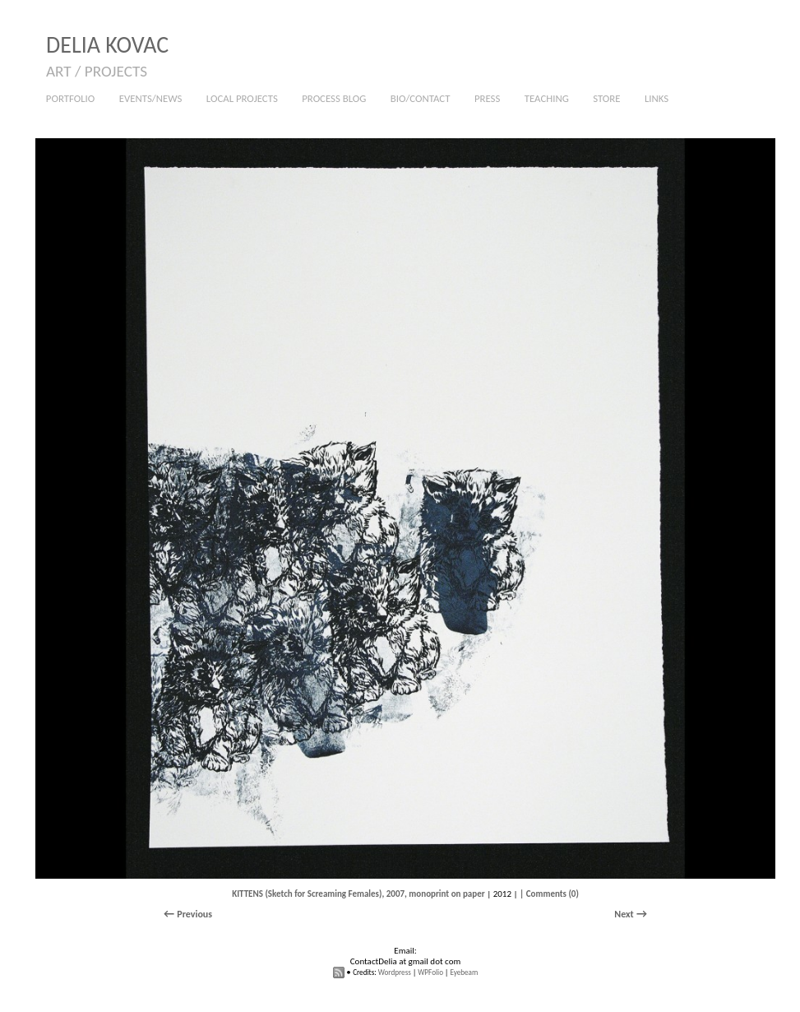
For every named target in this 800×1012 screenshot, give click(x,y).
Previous (194, 914)
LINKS (656, 98)
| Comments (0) (549, 894)
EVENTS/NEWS (151, 98)
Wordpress (394, 972)
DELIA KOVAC (107, 44)
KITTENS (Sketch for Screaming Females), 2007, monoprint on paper (358, 894)
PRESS (487, 98)
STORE (606, 98)
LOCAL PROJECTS (242, 98)
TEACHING (542, 99)
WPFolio (430, 972)
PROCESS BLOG (334, 98)
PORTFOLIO (66, 99)
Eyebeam (464, 972)
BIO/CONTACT (421, 98)
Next (623, 914)
